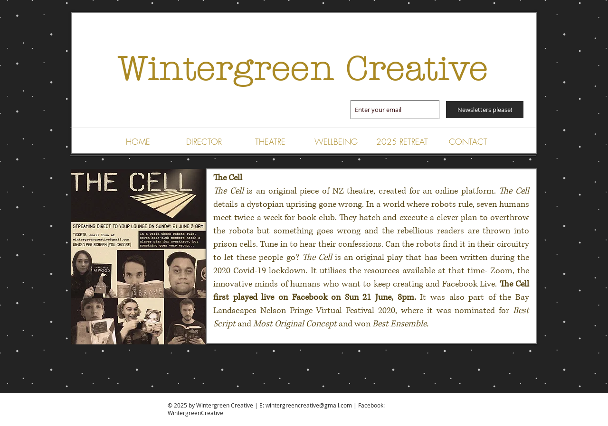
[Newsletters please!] (484, 109)
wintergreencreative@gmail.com (309, 405)
